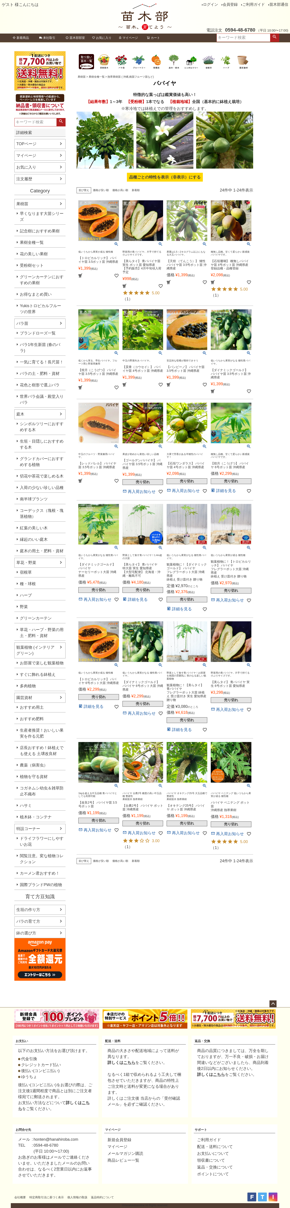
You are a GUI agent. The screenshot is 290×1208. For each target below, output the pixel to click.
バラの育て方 (28, 921)
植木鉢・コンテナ (36, 817)
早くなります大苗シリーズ (42, 216)
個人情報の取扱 (77, 1197)
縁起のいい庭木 (34, 539)
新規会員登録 (119, 1140)
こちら (129, 1062)
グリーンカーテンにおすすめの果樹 (42, 280)
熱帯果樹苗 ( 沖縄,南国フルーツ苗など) (130, 76)
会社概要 (20, 1197)
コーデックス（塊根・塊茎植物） (42, 513)
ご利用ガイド (253, 4)
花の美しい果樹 (34, 254)
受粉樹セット (32, 265)
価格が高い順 (120, 190)
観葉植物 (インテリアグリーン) (35, 650)
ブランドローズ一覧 (38, 333)
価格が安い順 (101, 190)
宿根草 (26, 572)
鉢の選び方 (26, 933)
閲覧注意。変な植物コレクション (42, 859)
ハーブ (26, 595)
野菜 (24, 607)
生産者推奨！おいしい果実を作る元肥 (42, 733)
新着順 (136, 190)
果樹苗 (22, 204)
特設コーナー (28, 829)
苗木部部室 (75, 37)
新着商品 (21, 37)
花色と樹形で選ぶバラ (40, 385)
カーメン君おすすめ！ (40, 873)
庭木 (20, 414)
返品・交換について (215, 1167)
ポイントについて (213, 1174)
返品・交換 (202, 1041)
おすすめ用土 (32, 707)
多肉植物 (28, 686)
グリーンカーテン (36, 618)
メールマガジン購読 (125, 1153)
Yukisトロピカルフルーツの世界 (40, 309)
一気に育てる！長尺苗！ (42, 362)
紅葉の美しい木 (34, 528)
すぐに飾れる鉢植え (38, 674)
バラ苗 (22, 323)
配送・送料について (215, 1146)
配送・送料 (113, 1041)
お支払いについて (213, 1153)
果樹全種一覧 (32, 242)
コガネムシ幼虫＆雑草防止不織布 (42, 791)
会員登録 (230, 4)
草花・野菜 (26, 562)
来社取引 (47, 37)
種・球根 (28, 584)
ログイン (210, 4)
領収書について (211, 1160)
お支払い (22, 1041)
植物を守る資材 (34, 776)
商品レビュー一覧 (123, 1160)
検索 (274, 38)
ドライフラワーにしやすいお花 (42, 841)
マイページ (128, 37)
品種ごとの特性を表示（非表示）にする (165, 177)
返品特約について (102, 1197)
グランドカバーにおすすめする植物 (42, 462)
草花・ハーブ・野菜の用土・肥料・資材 (42, 632)
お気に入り (101, 37)
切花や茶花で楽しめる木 (42, 476)
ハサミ (26, 805)
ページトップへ (273, 1003)
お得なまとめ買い (36, 294)
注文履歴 (24, 179)
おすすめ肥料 (32, 719)
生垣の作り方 (28, 909)
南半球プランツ (34, 499)
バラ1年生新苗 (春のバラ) (40, 347)
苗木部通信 (278, 4)
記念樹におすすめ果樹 (40, 231)
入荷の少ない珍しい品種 (42, 487)
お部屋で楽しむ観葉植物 (42, 663)
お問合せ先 (23, 1129)
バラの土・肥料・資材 (40, 373)
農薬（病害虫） (34, 765)
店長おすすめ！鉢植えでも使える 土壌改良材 (42, 751)
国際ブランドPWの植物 (41, 885)
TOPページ (26, 144)
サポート (201, 1129)
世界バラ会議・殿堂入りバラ (42, 399)
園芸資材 (24, 697)
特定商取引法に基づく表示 (46, 1197)
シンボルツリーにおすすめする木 (42, 427)
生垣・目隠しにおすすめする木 (42, 444)
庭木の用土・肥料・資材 (42, 551)
